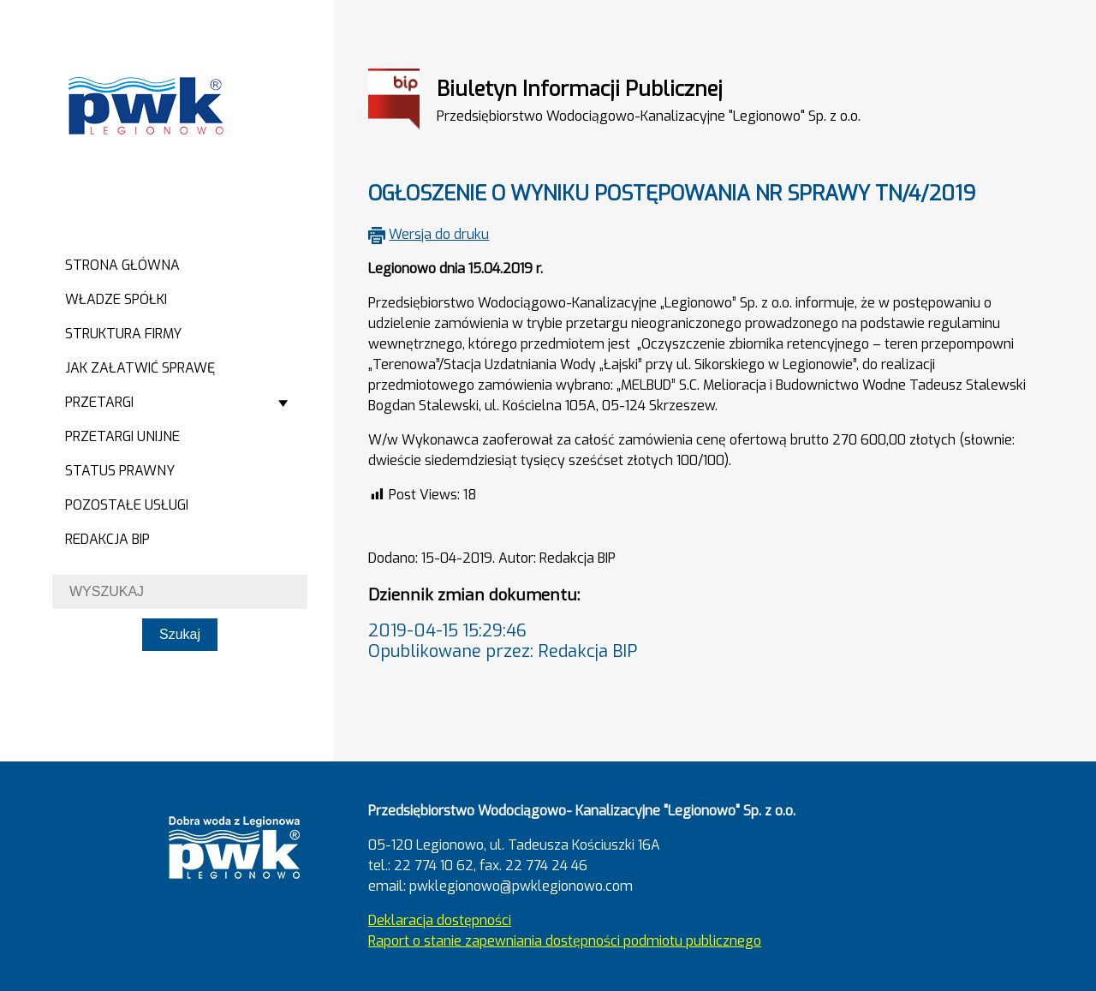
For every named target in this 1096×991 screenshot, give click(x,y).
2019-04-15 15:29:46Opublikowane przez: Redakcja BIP (502, 641)
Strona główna (122, 265)
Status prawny (120, 471)
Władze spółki (116, 299)
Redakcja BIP (107, 539)
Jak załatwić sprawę (140, 368)
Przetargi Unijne (122, 436)
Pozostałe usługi (126, 505)
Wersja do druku (439, 234)
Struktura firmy (123, 334)
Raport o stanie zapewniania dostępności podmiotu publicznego (564, 941)
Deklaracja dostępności (439, 920)
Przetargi (99, 402)
